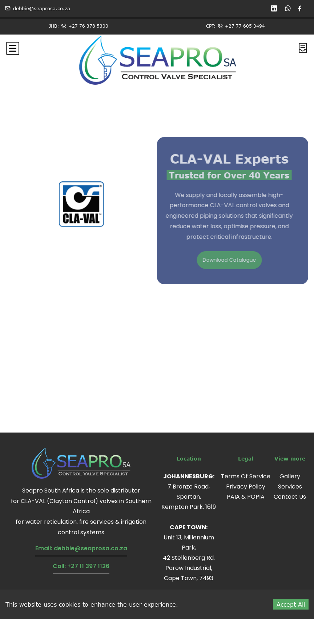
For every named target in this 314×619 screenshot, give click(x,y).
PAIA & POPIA (246, 497)
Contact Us (290, 497)
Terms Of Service (245, 476)
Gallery (289, 476)
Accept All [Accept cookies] (291, 604)
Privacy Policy (245, 486)
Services (290, 486)
